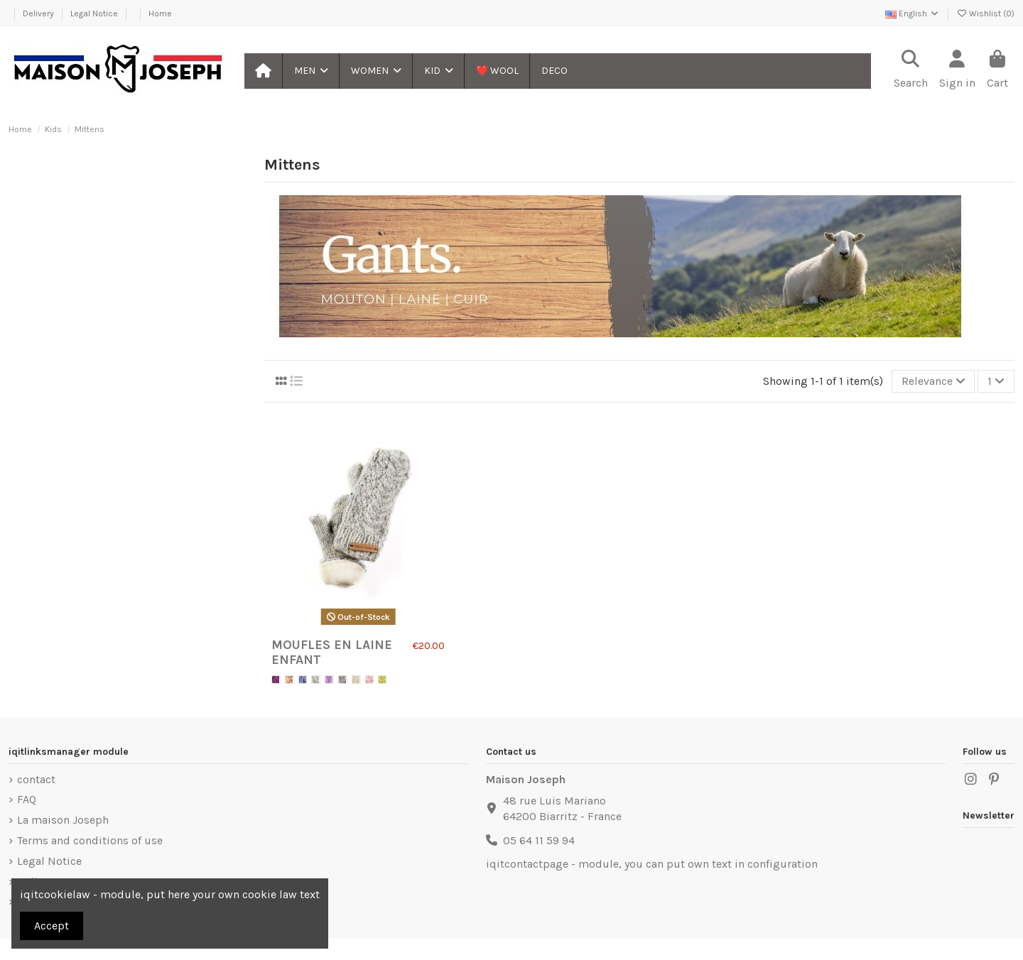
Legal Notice (95, 13)
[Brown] (289, 679)
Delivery (39, 13)
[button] (310, 71)
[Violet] (329, 679)
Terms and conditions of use (90, 840)
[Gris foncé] (342, 679)
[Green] (382, 679)
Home (160, 13)
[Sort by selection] (933, 381)
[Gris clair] (315, 679)
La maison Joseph (63, 820)
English (912, 13)
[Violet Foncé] (276, 679)
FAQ (26, 799)
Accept (51, 925)
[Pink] (369, 679)
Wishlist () (985, 13)
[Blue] (303, 679)
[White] (356, 679)
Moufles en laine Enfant (331, 652)
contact (36, 779)
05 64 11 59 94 (539, 840)
